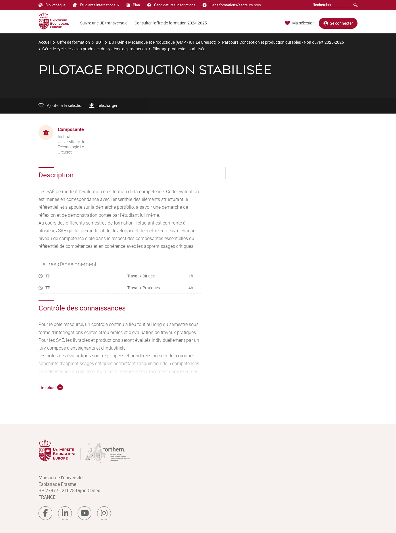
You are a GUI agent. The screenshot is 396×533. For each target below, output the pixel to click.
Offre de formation (73, 42)
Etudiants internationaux (96, 4)
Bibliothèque (52, 4)
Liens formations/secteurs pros (232, 4)
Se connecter (338, 23)
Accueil (45, 42)
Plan (133, 4)
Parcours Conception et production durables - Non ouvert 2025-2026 (283, 42)
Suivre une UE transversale (103, 23)
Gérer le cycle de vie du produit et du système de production (94, 48)
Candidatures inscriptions (171, 4)
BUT (99, 42)
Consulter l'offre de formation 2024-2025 (170, 23)
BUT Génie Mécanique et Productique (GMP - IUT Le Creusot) (162, 42)
